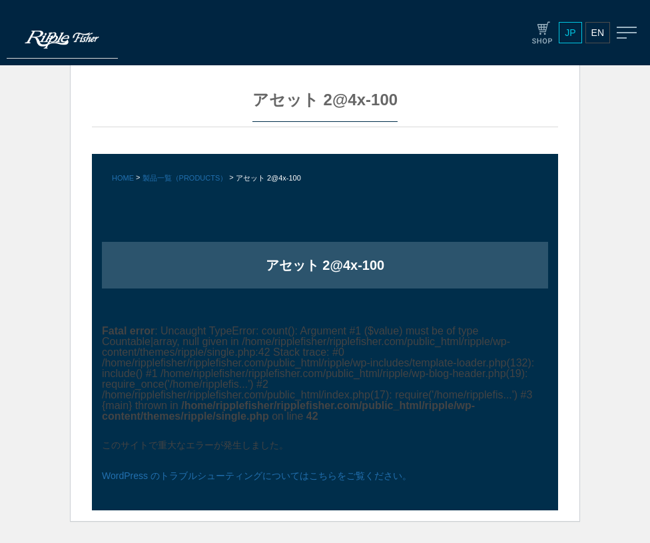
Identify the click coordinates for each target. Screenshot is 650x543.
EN (597, 32)
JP (570, 32)
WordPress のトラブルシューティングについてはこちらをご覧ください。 (257, 475)
